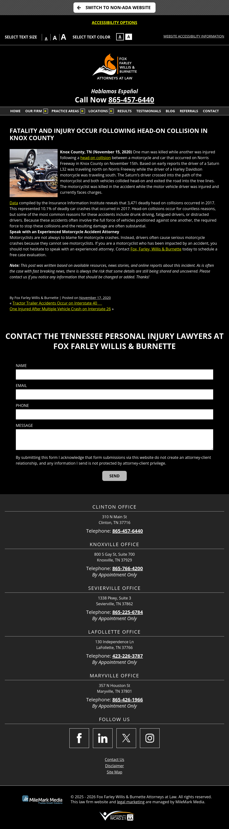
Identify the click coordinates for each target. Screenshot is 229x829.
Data (14, 203)
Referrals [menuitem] (189, 111)
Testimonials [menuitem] (148, 111)
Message (24, 425)
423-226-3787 (127, 656)
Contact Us (114, 759)
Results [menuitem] (124, 111)
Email (21, 385)
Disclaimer (114, 765)
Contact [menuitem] (211, 111)
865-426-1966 (127, 699)
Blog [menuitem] (170, 111)
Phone (22, 405)
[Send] (114, 476)
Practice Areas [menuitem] (65, 111)
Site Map (114, 772)
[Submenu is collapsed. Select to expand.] (45, 111)
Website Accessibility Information (193, 36)
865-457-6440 (131, 100)
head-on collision (95, 157)
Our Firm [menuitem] (33, 111)
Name (21, 365)
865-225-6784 (127, 612)
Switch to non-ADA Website (118, 7)
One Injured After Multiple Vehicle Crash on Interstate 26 (60, 309)
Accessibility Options (114, 22)
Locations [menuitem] (98, 111)
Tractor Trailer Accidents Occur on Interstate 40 (57, 303)
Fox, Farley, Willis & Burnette (156, 249)
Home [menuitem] (15, 111)
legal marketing (131, 801)
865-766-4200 (127, 568)
